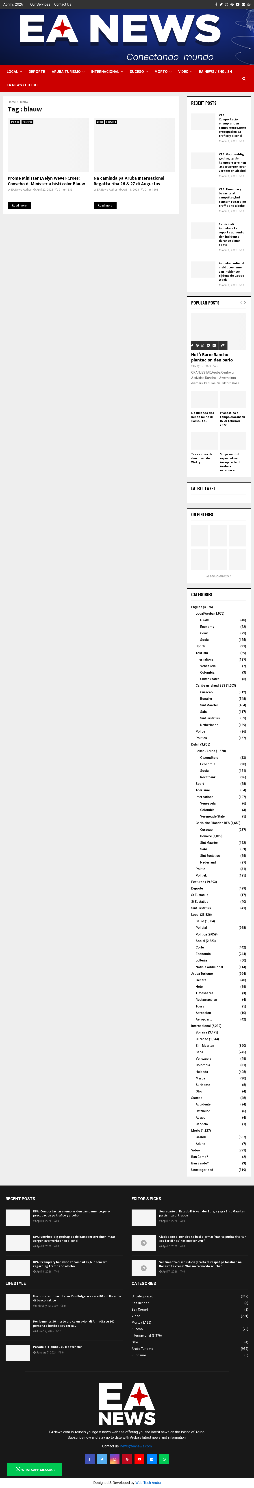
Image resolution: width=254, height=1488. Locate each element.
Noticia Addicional (209, 967)
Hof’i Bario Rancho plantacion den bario (212, 357)
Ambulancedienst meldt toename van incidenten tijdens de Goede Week (232, 271)
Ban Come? (199, 1157)
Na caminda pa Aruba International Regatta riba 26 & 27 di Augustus (129, 181)
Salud (200, 921)
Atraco (201, 1117)
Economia (203, 954)
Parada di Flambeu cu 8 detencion (57, 1346)
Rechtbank (207, 777)
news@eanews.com (136, 1446)
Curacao (206, 692)
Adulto (200, 1144)
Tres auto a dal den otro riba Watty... (202, 458)
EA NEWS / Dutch (22, 85)
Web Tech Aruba (148, 1483)
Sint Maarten (209, 705)
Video (183, 72)
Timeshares (204, 993)
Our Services (40, 4)
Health (205, 620)
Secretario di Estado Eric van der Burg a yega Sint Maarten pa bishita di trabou (202, 1213)
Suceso (137, 72)
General (201, 980)
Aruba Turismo (66, 72)
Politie (200, 869)
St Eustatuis (199, 895)
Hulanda (202, 1072)
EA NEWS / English (215, 72)
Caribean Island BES (210, 685)
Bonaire (206, 698)
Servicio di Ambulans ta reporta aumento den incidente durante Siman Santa (231, 234)
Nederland (208, 862)
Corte (200, 947)
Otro (199, 1091)
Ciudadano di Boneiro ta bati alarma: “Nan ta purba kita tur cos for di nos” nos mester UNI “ (202, 1238)
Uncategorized (202, 1170)
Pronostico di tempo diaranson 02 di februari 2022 (232, 419)
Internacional (105, 72)
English (196, 607)
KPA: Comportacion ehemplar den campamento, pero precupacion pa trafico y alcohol (232, 125)
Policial (201, 927)
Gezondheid (209, 757)
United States (209, 679)
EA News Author (21, 189)
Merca (200, 1078)
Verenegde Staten (213, 816)
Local (12, 72)
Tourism (202, 653)
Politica (15, 122)
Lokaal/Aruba (205, 751)
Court (204, 633)
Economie (207, 764)
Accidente (203, 1104)
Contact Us (62, 4)
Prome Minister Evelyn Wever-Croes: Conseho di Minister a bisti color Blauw (46, 181)
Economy (207, 627)
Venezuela (208, 666)
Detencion (203, 1111)
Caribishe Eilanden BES (213, 823)
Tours (200, 1006)
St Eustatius (199, 901)
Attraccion (203, 1013)
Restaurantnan (206, 999)
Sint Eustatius (210, 718)
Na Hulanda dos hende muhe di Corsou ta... (202, 417)
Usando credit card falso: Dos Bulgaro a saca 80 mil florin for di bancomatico (77, 1298)
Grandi (201, 1137)
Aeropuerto (204, 1019)
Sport (200, 783)
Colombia (207, 672)
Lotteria (201, 960)
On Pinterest (203, 514)
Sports (201, 646)
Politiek (201, 875)
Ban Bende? (200, 1163)
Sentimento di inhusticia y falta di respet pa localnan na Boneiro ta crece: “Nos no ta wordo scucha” (200, 1264)
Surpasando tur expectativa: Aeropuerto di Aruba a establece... (231, 462)
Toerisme (203, 790)
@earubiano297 (218, 576)
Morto (161, 72)
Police (200, 731)
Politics (201, 738)
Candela (202, 1124)
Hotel (200, 986)
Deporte (37, 72)
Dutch (195, 744)
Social (205, 640)
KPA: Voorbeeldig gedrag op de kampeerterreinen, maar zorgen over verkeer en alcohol (232, 162)
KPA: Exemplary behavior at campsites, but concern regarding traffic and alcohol (232, 197)
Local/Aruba (205, 613)
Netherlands (209, 725)
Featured (27, 122)
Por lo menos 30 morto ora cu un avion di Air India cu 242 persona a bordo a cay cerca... (74, 1323)
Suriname (203, 1085)
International (205, 659)
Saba (204, 712)
